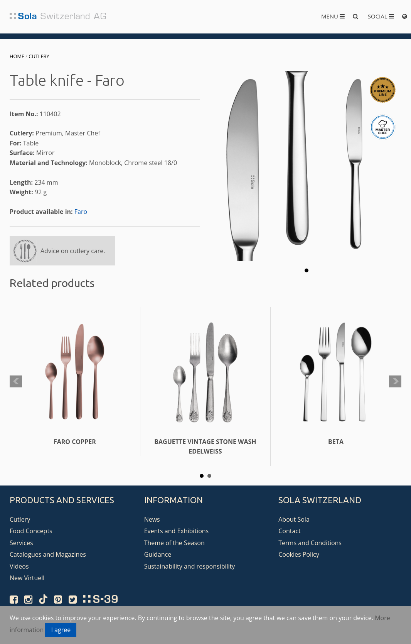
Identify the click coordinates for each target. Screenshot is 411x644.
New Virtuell (27, 578)
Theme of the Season (174, 543)
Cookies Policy (298, 554)
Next (395, 381)
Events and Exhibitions (176, 531)
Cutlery (39, 56)
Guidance (158, 554)
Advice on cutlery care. (72, 251)
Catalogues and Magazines (48, 554)
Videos (19, 566)
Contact (289, 531)
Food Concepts (31, 531)
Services (21, 543)
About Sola (294, 519)
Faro (80, 211)
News (152, 519)
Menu (333, 16)
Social (381, 16)
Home (17, 56)
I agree (61, 630)
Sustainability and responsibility (189, 566)
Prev (16, 381)
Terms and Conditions (310, 543)
